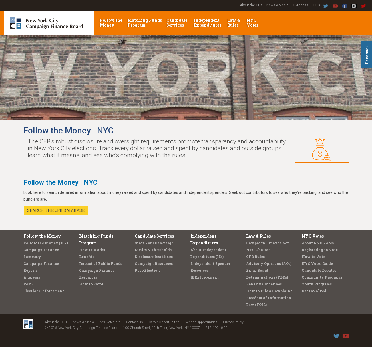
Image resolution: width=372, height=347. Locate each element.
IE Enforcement (204, 277)
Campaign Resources (154, 263)
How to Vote (313, 256)
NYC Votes (253, 22)
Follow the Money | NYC (46, 243)
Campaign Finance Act (267, 243)
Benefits (86, 256)
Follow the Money (111, 22)
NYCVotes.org (110, 322)
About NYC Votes (318, 243)
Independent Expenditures (208, 22)
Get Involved (314, 291)
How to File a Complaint (269, 291)
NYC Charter (258, 249)
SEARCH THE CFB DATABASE (56, 210)
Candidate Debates (319, 270)
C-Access (300, 5)
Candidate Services (176, 22)
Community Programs (322, 277)
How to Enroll (92, 284)
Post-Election (147, 270)
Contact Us (134, 322)
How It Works (92, 249)
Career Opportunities (164, 322)
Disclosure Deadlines (154, 256)
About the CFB (251, 5)
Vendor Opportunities (201, 322)
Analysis (31, 277)
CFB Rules (255, 256)
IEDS (316, 5)
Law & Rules (233, 22)
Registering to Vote (320, 249)
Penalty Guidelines (264, 284)
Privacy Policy (233, 322)
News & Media (277, 5)
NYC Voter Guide (317, 263)
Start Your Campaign (154, 243)
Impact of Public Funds (100, 263)
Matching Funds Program (145, 22)
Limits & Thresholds (153, 249)
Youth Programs (317, 284)
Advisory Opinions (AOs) (268, 263)
